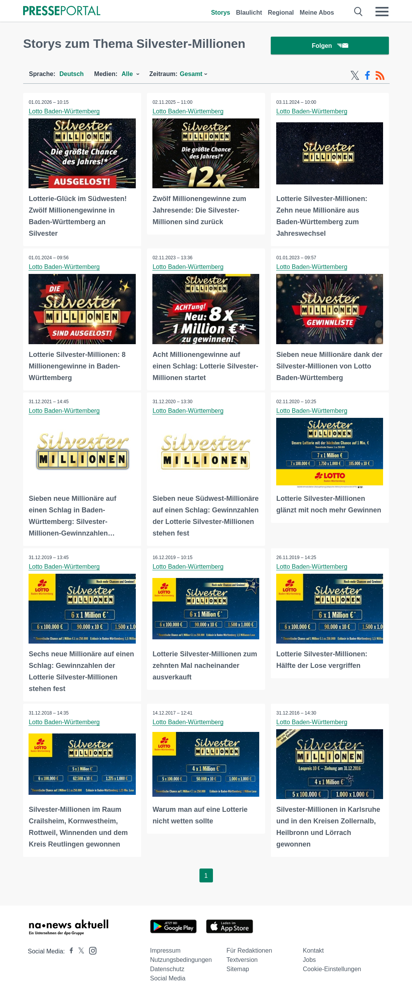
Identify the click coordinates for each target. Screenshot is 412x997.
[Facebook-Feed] (367, 76)
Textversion (242, 959)
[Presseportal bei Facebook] (69, 951)
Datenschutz (167, 969)
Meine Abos (317, 12)
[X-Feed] (355, 76)
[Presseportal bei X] (78, 951)
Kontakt (313, 950)
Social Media (168, 978)
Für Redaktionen (249, 950)
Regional (281, 12)
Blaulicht (249, 12)
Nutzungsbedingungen (181, 959)
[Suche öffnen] (358, 11)
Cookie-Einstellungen (332, 969)
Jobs (309, 959)
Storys (220, 12)
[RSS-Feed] (380, 76)
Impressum (165, 950)
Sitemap (237, 969)
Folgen (330, 46)
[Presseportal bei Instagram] (90, 950)
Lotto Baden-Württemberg (64, 112)
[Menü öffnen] (382, 11)
